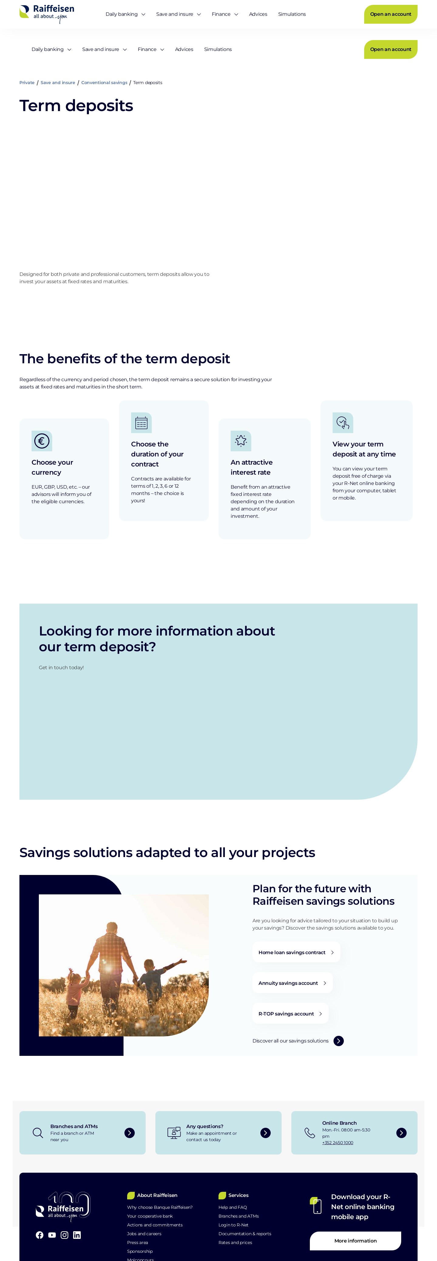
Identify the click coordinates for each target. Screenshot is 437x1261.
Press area (137, 1155)
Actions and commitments (155, 1138)
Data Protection (86, 1232)
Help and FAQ (232, 1120)
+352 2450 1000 (337, 1056)
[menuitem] (122, 13)
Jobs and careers (144, 1147)
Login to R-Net (233, 1138)
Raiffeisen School (144, 1182)
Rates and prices (235, 1155)
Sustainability (141, 1199)
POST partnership (145, 1191)
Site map (200, 1232)
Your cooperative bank (150, 1129)
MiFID (163, 1232)
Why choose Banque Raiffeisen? (160, 1120)
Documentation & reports (244, 1147)
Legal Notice (34, 1232)
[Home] (46, 13)
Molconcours (140, 1173)
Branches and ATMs (238, 1129)
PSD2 (130, 1232)
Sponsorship (140, 1164)
